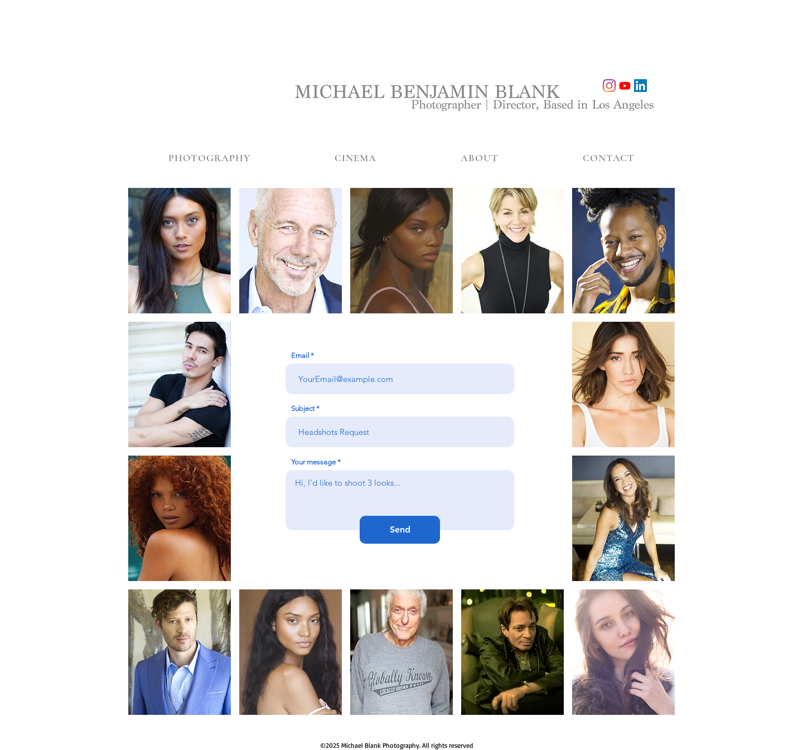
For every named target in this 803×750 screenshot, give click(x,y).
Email (300, 355)
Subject (303, 408)
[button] (209, 158)
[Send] (400, 530)
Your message (313, 462)
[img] (179, 250)
